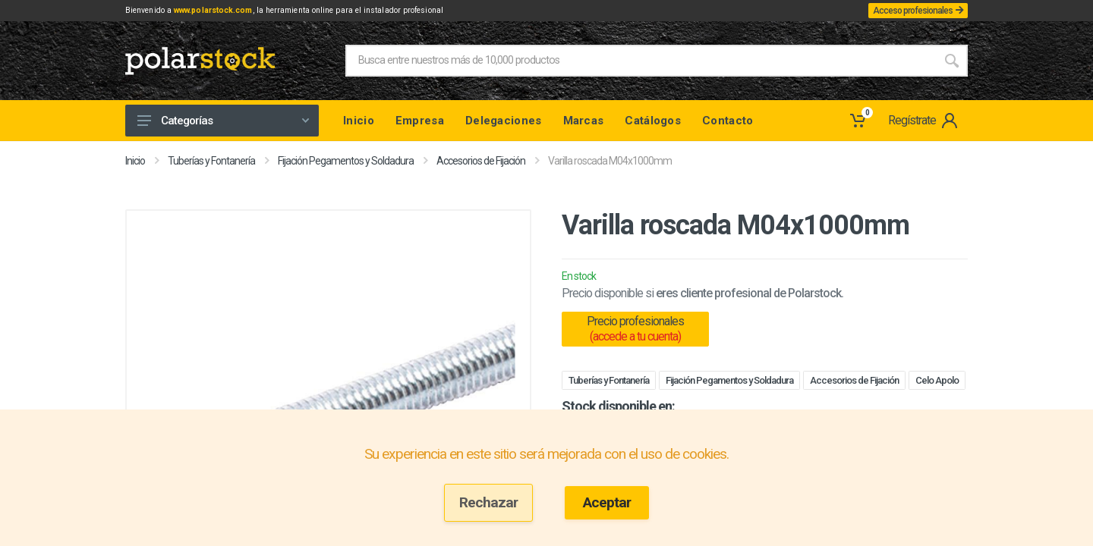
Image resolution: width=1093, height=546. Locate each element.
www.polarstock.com (243, 12)
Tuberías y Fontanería (211, 164)
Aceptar (607, 502)
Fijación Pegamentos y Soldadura (346, 164)
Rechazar (488, 502)
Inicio (135, 164)
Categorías (223, 123)
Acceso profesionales (909, 12)
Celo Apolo (937, 383)
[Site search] (640, 64)
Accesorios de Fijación (480, 164)
